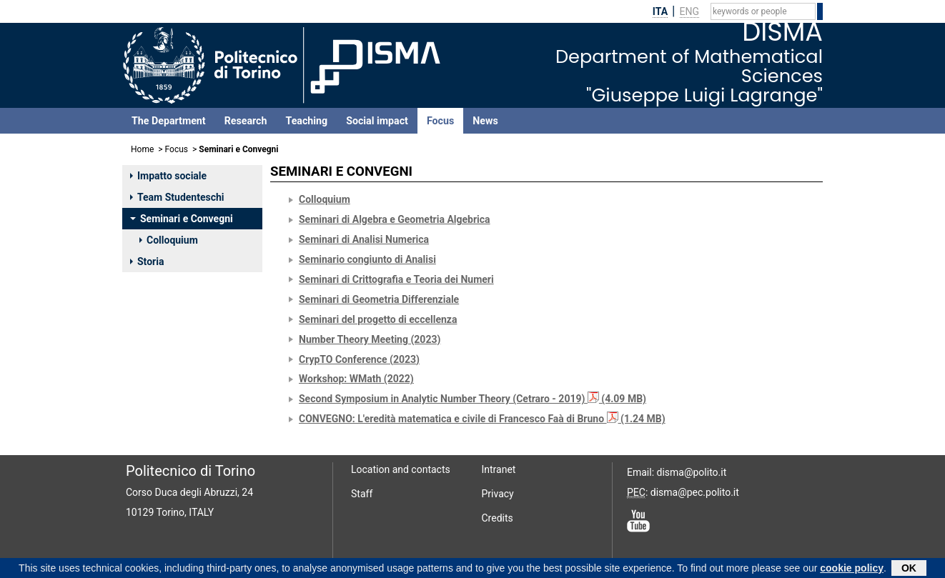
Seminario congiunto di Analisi (367, 259)
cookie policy (852, 569)
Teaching (306, 120)
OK (908, 569)
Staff (361, 493)
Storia (147, 261)
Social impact (377, 120)
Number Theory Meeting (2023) (369, 339)
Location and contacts (400, 469)
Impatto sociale (168, 175)
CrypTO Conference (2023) (359, 359)
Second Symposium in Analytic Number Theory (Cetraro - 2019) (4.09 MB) (472, 398)
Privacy (498, 493)
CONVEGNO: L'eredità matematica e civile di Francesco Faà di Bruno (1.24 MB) (482, 418)
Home (142, 149)
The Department (169, 120)
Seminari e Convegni (181, 218)
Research (245, 120)
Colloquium (168, 240)
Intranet (499, 469)
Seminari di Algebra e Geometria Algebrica (394, 219)
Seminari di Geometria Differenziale (379, 299)
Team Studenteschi (177, 197)
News (485, 120)
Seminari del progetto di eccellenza (378, 319)
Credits (497, 518)
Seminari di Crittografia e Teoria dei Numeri (396, 279)
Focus (440, 120)
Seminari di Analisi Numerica (364, 239)
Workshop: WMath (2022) (356, 378)
